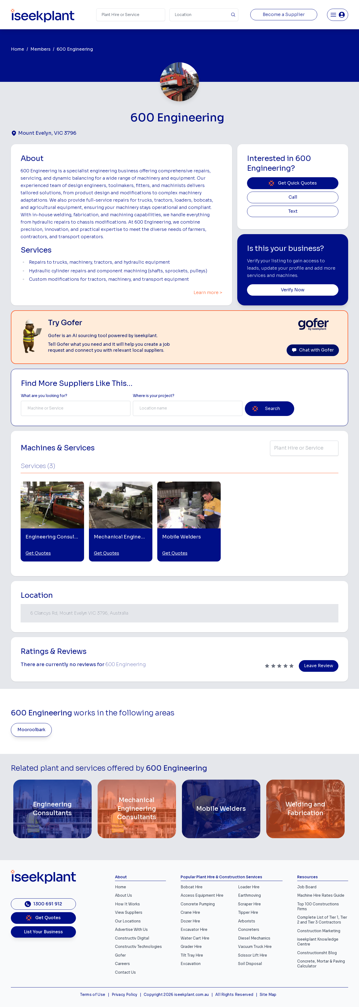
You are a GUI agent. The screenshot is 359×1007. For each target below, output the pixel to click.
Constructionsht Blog (317, 953)
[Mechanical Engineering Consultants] (137, 809)
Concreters (248, 929)
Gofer (120, 955)
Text (292, 211)
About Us (123, 895)
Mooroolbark (31, 729)
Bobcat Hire (192, 887)
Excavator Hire (194, 929)
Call (293, 197)
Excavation (191, 963)
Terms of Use (92, 994)
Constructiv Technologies (138, 946)
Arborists (246, 921)
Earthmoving (249, 895)
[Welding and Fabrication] (305, 809)
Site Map (268, 994)
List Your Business (43, 932)
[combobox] (75, 408)
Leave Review (318, 666)
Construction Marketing (318, 931)
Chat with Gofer (313, 350)
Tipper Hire (248, 912)
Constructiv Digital (132, 938)
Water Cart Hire (195, 938)
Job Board (306, 887)
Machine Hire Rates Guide (320, 895)
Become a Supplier (284, 14)
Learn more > (208, 292)
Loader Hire (248, 887)
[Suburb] (204, 15)
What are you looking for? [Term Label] (44, 395)
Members (40, 49)
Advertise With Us (131, 929)
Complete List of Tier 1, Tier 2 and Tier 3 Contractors (322, 920)
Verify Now (292, 290)
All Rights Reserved (234, 994)
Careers (122, 963)
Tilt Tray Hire (192, 955)
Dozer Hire (190, 921)
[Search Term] (131, 15)
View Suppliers (128, 912)
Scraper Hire (249, 904)
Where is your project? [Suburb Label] (153, 395)
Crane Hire (190, 912)
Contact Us (125, 972)
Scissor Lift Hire (252, 955)
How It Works (127, 904)
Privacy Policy (124, 994)
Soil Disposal (250, 963)
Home (17, 49)
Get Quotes (38, 553)
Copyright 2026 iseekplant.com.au (176, 994)
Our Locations (128, 921)
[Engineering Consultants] (52, 809)
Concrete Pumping (198, 904)
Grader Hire (191, 946)
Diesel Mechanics (254, 938)
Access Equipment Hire (202, 895)
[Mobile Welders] (221, 809)
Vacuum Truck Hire (255, 946)
